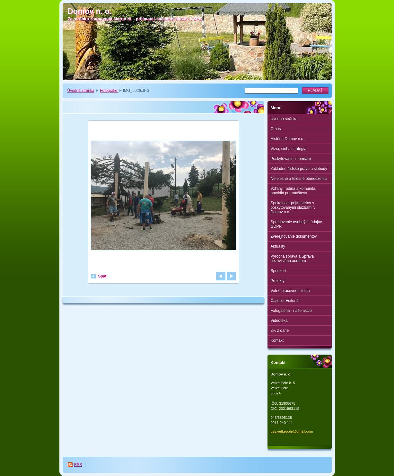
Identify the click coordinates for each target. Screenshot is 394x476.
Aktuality (278, 246)
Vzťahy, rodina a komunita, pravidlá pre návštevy (293, 190)
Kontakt (277, 340)
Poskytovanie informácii (291, 158)
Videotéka (279, 320)
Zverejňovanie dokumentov (294, 236)
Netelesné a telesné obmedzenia (299, 178)
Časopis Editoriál (285, 300)
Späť (102, 276)
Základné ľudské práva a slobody (299, 168)
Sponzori (278, 271)
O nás (276, 129)
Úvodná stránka (80, 90)
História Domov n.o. (287, 139)
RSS (78, 465)
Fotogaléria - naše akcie (291, 310)
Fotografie (109, 90)
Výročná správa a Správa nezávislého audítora (292, 258)
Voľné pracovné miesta (290, 290)
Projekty (278, 280)
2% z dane (280, 330)
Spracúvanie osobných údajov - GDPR (297, 224)
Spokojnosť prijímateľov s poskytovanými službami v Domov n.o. (293, 207)
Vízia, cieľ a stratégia (289, 148)
